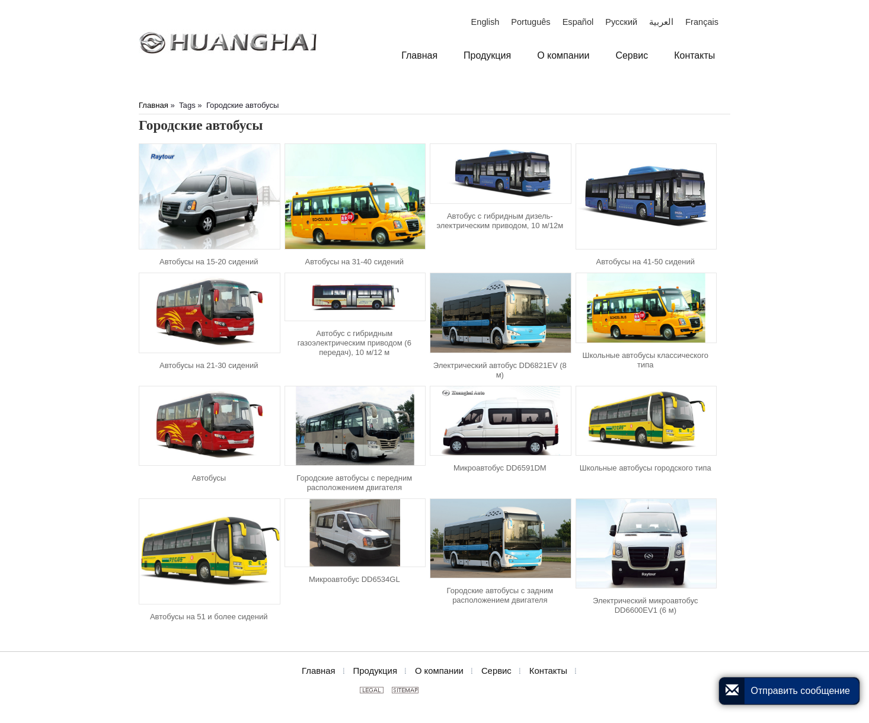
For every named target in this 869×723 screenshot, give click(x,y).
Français (701, 22)
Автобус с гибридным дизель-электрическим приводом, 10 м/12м (499, 221)
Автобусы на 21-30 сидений (208, 365)
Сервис (496, 671)
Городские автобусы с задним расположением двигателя (500, 595)
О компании (439, 671)
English (485, 22)
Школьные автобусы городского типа (645, 467)
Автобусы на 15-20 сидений (208, 261)
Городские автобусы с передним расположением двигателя (354, 483)
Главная (153, 105)
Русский (621, 22)
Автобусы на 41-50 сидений (645, 261)
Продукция (375, 671)
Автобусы (208, 478)
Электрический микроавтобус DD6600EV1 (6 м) (645, 605)
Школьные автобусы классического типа (645, 360)
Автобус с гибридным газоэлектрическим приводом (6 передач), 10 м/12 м (354, 343)
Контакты (548, 671)
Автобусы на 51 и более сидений (209, 616)
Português (530, 22)
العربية (661, 22)
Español (578, 22)
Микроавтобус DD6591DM (500, 467)
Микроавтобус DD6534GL (354, 579)
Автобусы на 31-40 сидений (354, 261)
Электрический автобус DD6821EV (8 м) (500, 370)
